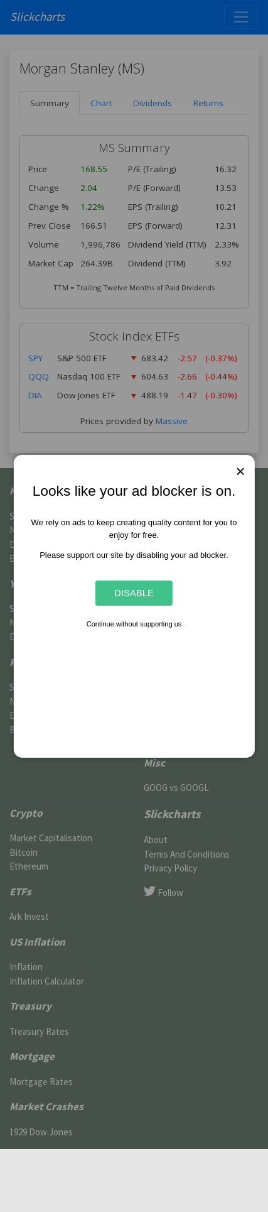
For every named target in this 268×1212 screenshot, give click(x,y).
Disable (134, 592)
